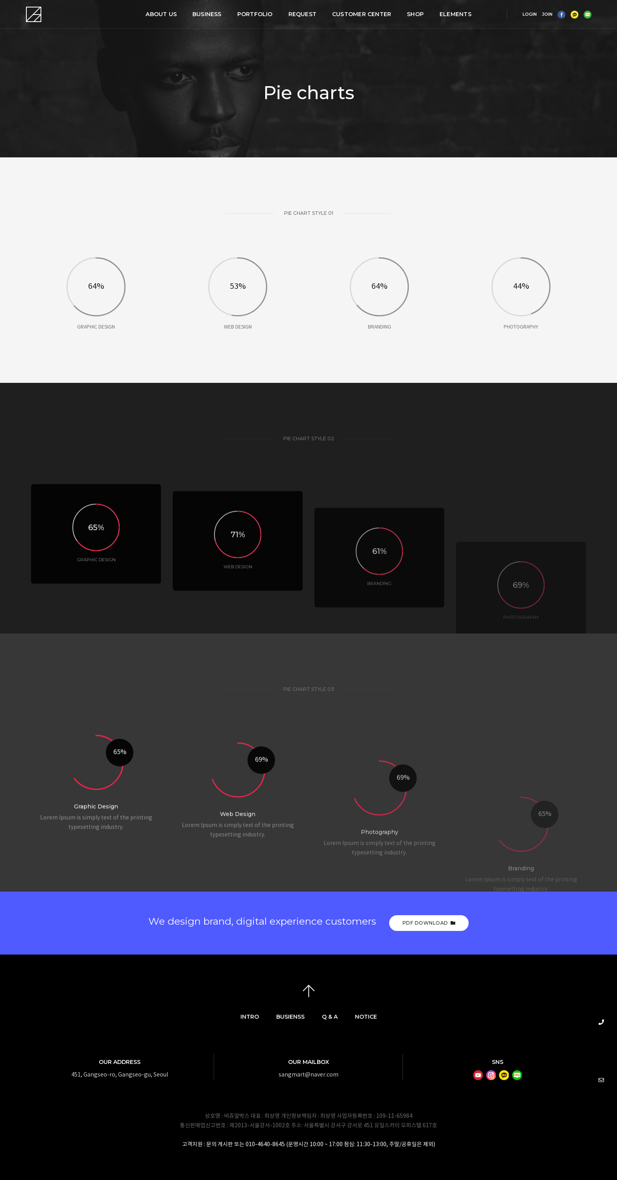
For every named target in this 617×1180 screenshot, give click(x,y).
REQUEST (302, 14)
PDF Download (429, 923)
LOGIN (530, 14)
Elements (455, 14)
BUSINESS (207, 14)
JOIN (547, 14)
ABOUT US (161, 14)
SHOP (415, 14)
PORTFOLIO (255, 14)
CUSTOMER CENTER (361, 14)
